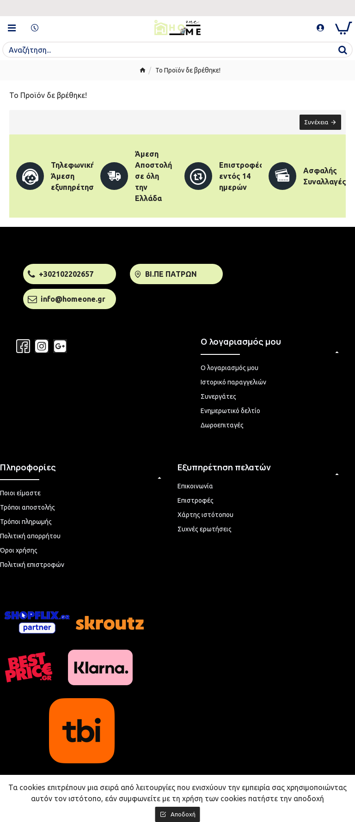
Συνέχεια (316, 122)
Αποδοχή (183, 814)
